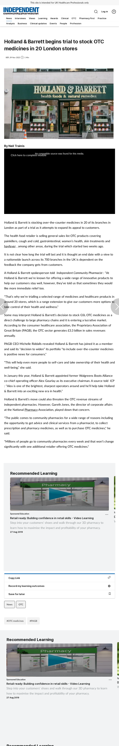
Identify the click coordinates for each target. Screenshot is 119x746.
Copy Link (59, 577)
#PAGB (33, 620)
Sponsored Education (19, 513)
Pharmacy (31, 409)
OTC (21, 604)
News (9, 604)
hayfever (10, 246)
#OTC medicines (15, 620)
